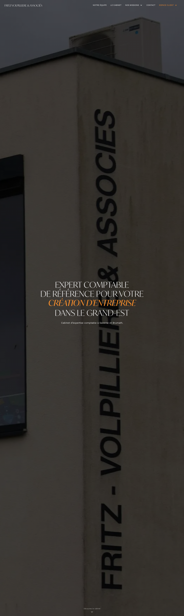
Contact (150, 5)
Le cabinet (115, 5)
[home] (23, 5)
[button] (134, 5)
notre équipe (100, 5)
